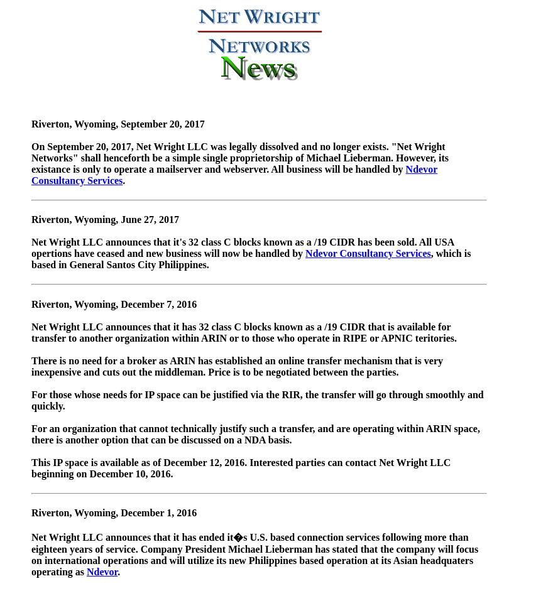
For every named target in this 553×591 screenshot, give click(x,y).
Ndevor (102, 572)
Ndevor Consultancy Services (368, 253)
